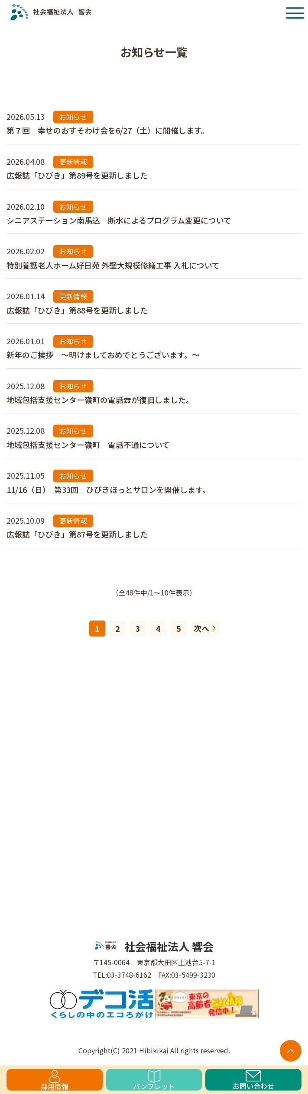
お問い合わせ (253, 1080)
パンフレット (154, 1080)
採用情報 (54, 1080)
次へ (205, 628)
